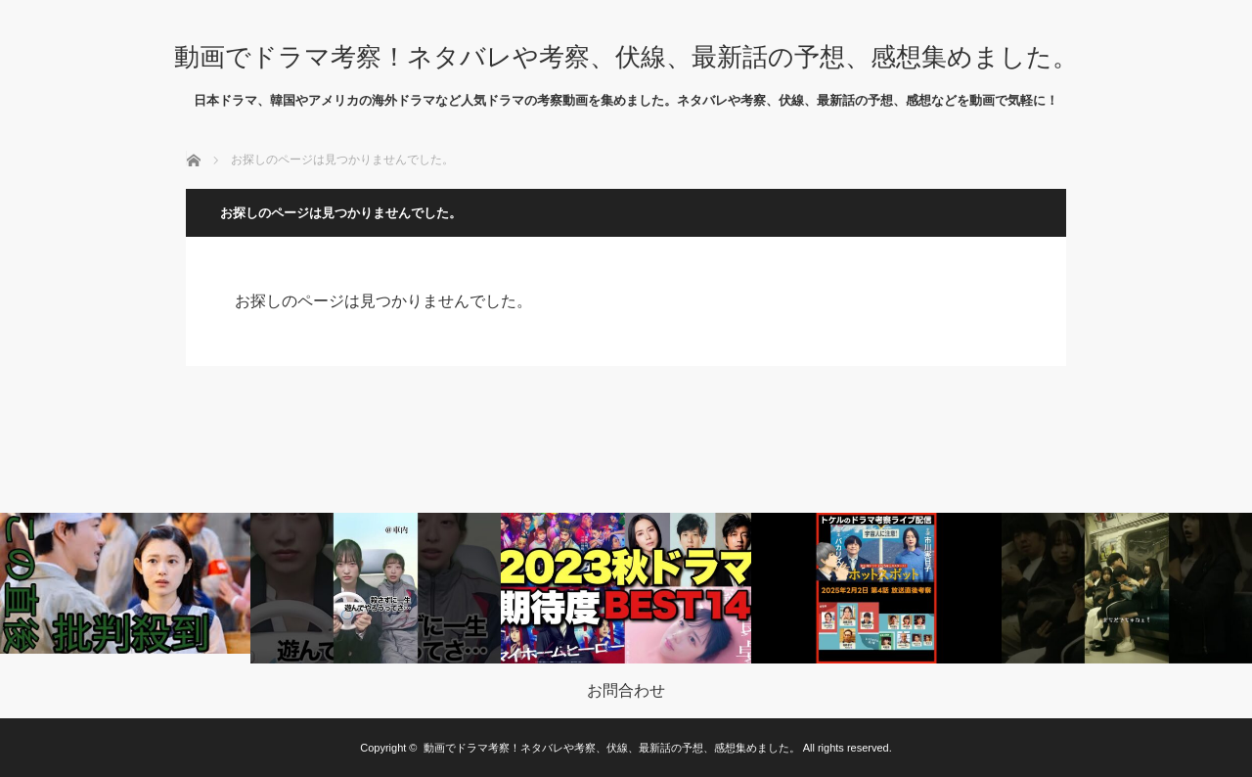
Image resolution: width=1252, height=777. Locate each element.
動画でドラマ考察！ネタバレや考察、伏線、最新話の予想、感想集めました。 (626, 56)
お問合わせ (626, 691)
